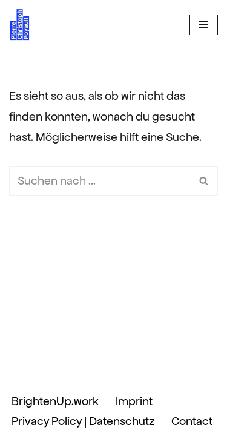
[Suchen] (100, 181)
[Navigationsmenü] (203, 25)
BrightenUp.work (55, 401)
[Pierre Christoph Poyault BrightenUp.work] (20, 24)
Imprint (134, 401)
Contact (191, 421)
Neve (42, 370)
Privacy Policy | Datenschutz (83, 421)
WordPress (171, 370)
